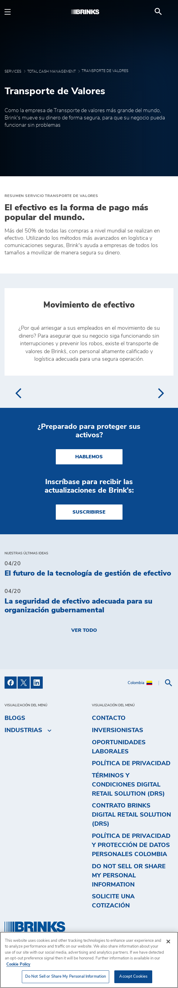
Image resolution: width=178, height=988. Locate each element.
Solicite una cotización (113, 901)
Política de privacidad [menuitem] (131, 763)
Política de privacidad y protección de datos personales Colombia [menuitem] (131, 845)
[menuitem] (166, 11)
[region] (89, 960)
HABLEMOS (89, 456)
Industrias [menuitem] (23, 730)
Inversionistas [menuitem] (117, 730)
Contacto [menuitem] (109, 718)
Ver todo (84, 630)
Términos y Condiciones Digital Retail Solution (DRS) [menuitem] (128, 785)
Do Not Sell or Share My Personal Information (129, 875)
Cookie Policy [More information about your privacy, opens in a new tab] (18, 964)
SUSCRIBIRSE (89, 512)
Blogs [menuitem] (15, 718)
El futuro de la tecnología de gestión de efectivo (88, 573)
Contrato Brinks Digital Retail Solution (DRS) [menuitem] (131, 815)
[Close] (168, 941)
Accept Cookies (133, 977)
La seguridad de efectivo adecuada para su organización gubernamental (78, 606)
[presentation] (18, 393)
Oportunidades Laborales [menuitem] (119, 747)
